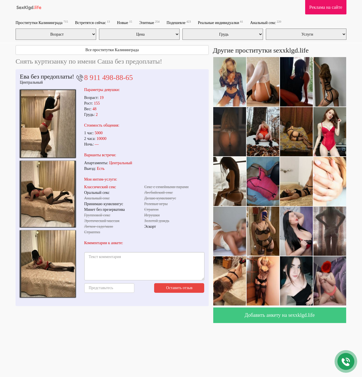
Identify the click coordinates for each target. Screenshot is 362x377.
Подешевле (179, 22)
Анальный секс (265, 22)
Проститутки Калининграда (42, 22)
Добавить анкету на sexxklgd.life (280, 315)
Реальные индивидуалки (220, 22)
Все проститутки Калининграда (112, 50)
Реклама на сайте (325, 7)
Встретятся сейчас (92, 22)
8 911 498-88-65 (108, 77)
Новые (124, 22)
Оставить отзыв (179, 288)
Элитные (149, 22)
